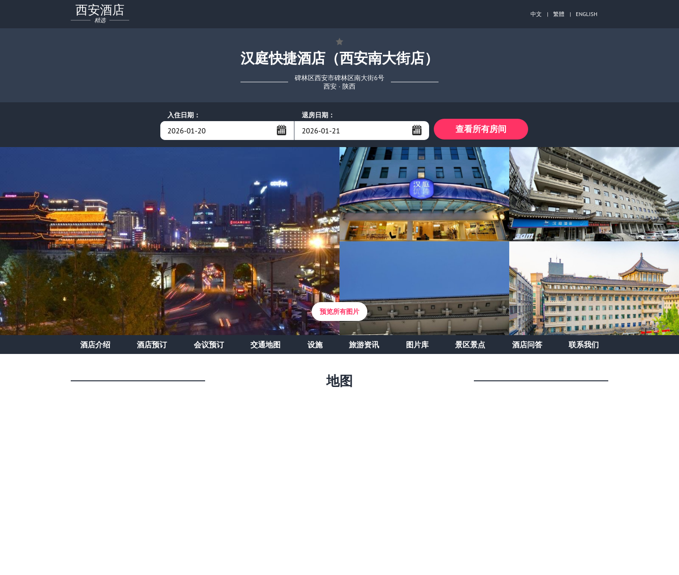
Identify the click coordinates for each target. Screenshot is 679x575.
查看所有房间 (480, 130)
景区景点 (470, 347)
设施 (315, 347)
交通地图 (265, 347)
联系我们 (584, 347)
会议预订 (209, 347)
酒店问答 (527, 347)
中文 (536, 13)
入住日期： (183, 115)
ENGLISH (586, 13)
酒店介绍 (95, 347)
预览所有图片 (339, 314)
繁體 (558, 13)
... (281, 130)
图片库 (417, 347)
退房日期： (318, 115)
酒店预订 (152, 347)
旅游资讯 (364, 347)
